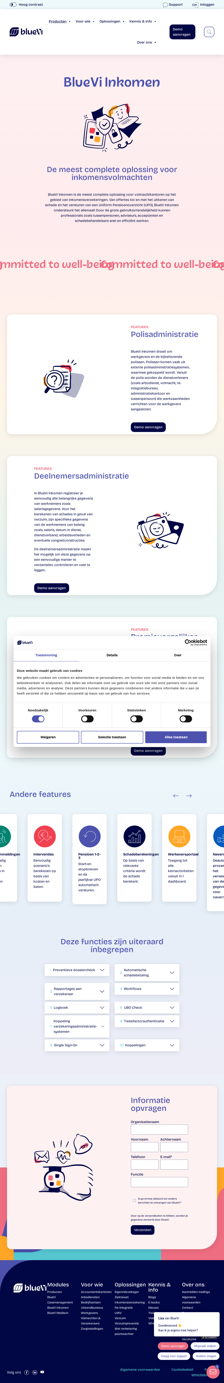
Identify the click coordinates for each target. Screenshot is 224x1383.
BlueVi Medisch (57, 1313)
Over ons (147, 42)
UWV (118, 1313)
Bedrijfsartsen (91, 1302)
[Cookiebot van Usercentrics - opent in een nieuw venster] (188, 642)
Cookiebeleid (182, 1369)
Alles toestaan (176, 737)
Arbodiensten (90, 1297)
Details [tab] (112, 655)
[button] (77, 970)
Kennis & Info (143, 21)
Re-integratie (124, 1308)
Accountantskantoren (96, 1292)
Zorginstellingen (92, 1329)
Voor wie (85, 21)
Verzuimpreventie (127, 1323)
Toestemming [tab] (46, 655)
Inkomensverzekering (130, 1302)
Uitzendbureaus (92, 1308)
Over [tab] (177, 655)
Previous (176, 795)
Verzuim (120, 1318)
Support (173, 4)
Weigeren (48, 737)
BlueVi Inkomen (58, 1308)
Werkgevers (89, 1313)
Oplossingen (112, 21)
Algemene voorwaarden (140, 1369)
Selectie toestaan (112, 737)
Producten (60, 21)
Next (189, 795)
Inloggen (204, 4)
